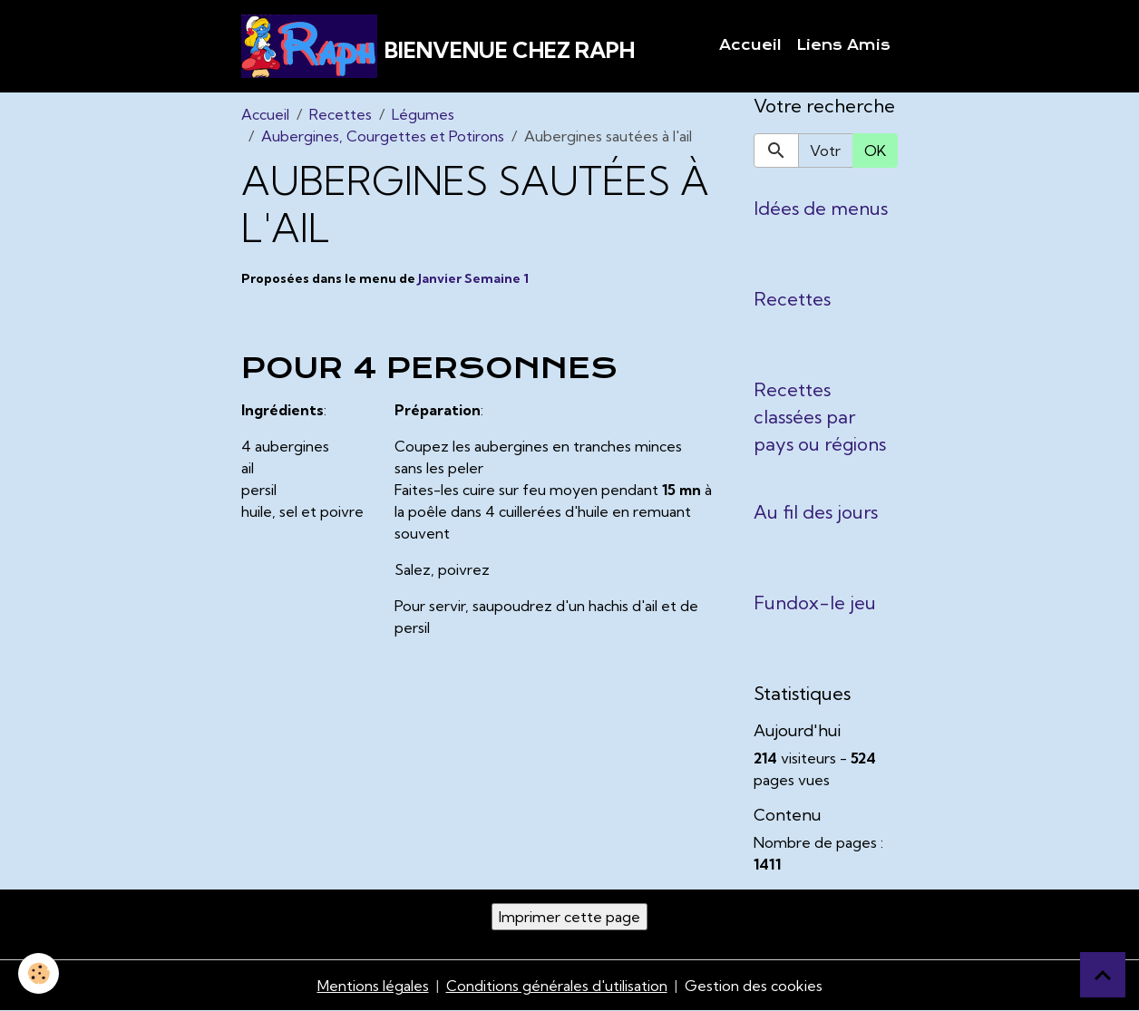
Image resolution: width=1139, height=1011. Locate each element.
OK (875, 150)
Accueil (750, 45)
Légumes (423, 114)
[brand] (438, 46)
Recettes (340, 114)
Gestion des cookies (754, 986)
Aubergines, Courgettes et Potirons (382, 136)
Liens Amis (843, 45)
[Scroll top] (1102, 974)
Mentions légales (373, 986)
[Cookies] (38, 973)
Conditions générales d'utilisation (556, 986)
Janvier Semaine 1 (473, 278)
